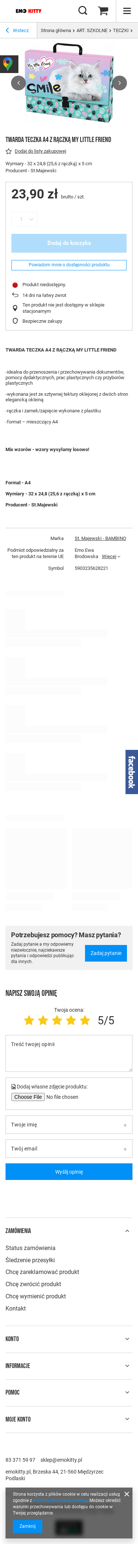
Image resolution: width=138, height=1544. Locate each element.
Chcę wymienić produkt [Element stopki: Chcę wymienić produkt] (36, 1296)
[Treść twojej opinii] (69, 1053)
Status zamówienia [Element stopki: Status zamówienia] (31, 1248)
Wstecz (17, 31)
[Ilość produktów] (21, 219)
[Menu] (127, 11)
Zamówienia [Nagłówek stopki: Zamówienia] (18, 1231)
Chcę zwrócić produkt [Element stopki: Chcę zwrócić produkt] (33, 1284)
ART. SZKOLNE (92, 30)
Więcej (109, 556)
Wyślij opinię (69, 1172)
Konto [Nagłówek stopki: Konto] (12, 1339)
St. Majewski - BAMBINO (100, 538)
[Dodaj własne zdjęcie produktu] (61, 1097)
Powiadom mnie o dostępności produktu (69, 264)
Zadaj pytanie (106, 953)
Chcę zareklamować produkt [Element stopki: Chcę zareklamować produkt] (42, 1271)
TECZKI (121, 30)
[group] (69, 83)
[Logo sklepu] (29, 11)
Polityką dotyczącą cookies (60, 1500)
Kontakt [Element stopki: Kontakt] (16, 1308)
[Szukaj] (83, 11)
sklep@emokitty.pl (61, 1460)
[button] (18, 83)
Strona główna (56, 30)
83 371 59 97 (20, 1460)
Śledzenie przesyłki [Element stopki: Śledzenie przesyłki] (30, 1260)
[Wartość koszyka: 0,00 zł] (103, 11)
